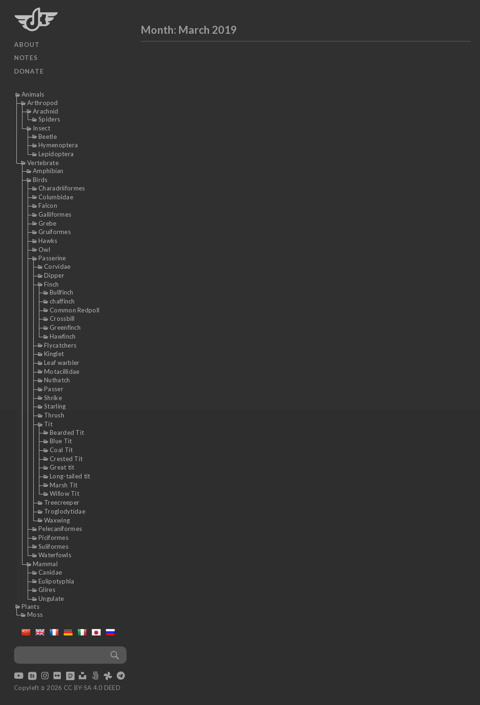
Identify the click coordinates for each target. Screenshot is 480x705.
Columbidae (55, 197)
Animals (33, 94)
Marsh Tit (64, 485)
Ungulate (51, 598)
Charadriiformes (61, 188)
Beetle (47, 136)
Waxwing (57, 520)
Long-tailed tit (70, 476)
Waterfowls (54, 555)
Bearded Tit (67, 432)
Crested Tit (66, 458)
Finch (51, 284)
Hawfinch (62, 336)
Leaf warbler (62, 362)
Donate (29, 71)
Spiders (49, 119)
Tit (48, 424)
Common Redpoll (74, 310)
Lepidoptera (56, 154)
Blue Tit (61, 441)
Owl (44, 249)
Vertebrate (43, 163)
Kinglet (54, 353)
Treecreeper (61, 502)
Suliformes (53, 546)
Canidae (50, 572)
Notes (26, 57)
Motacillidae (62, 371)
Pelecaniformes (60, 528)
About (27, 44)
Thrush (54, 415)
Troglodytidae (64, 511)
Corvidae (57, 266)
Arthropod (42, 102)
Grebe (47, 223)
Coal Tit (61, 450)
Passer (53, 389)
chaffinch (62, 301)
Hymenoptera (58, 145)
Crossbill (62, 318)
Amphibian (48, 170)
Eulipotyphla (56, 581)
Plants (30, 606)
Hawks (48, 240)
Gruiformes (54, 231)
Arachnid (45, 111)
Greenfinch (65, 327)
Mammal (45, 564)
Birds (40, 179)
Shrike (53, 398)
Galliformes (54, 214)
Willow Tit (64, 493)
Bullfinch (62, 292)
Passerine (52, 258)
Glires (46, 589)
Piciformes (53, 537)
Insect (41, 128)
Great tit (62, 467)
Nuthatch (57, 380)
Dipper (54, 275)
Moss (35, 614)
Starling (55, 406)
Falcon (47, 205)
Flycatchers (60, 345)
